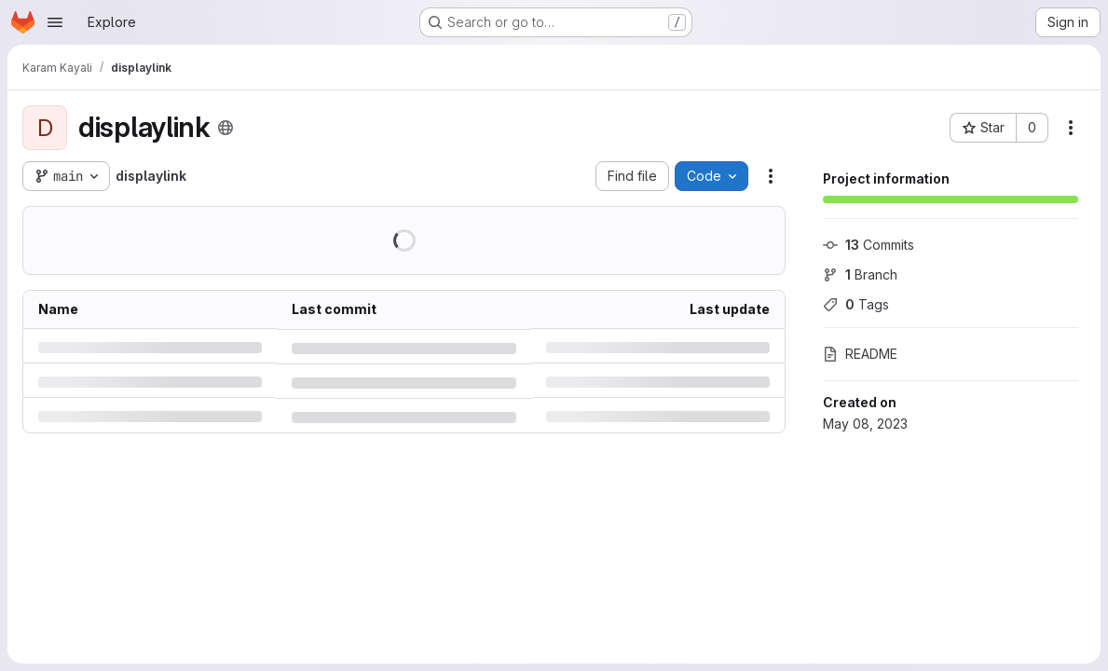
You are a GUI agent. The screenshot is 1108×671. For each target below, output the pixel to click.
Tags (856, 304)
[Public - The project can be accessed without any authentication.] (225, 127)
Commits (868, 245)
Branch (860, 274)
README (860, 354)
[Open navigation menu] (55, 22)
